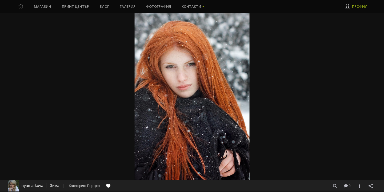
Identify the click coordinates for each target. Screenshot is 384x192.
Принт (75, 6)
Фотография (158, 6)
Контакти (191, 6)
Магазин (42, 6)
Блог (104, 6)
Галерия (127, 6)
